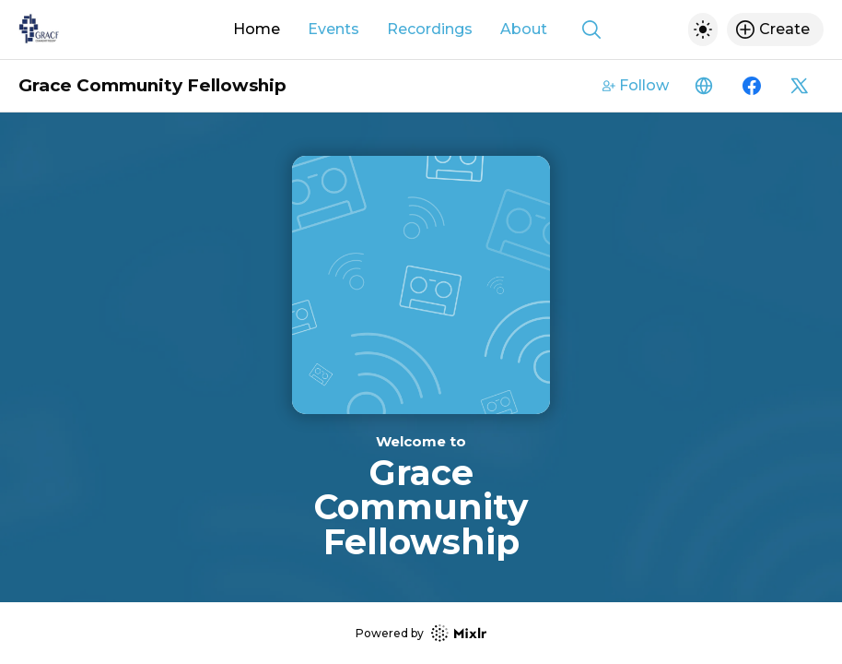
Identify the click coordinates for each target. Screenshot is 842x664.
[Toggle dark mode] (703, 29)
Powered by (421, 633)
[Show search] (591, 29)
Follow (635, 85)
